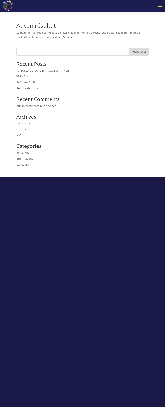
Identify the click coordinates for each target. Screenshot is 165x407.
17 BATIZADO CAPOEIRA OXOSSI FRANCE (42, 70)
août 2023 (22, 135)
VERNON (22, 76)
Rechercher (138, 51)
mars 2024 (23, 123)
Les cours (22, 164)
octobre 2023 (24, 129)
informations (24, 158)
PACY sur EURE (26, 82)
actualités (22, 152)
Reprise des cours (28, 88)
